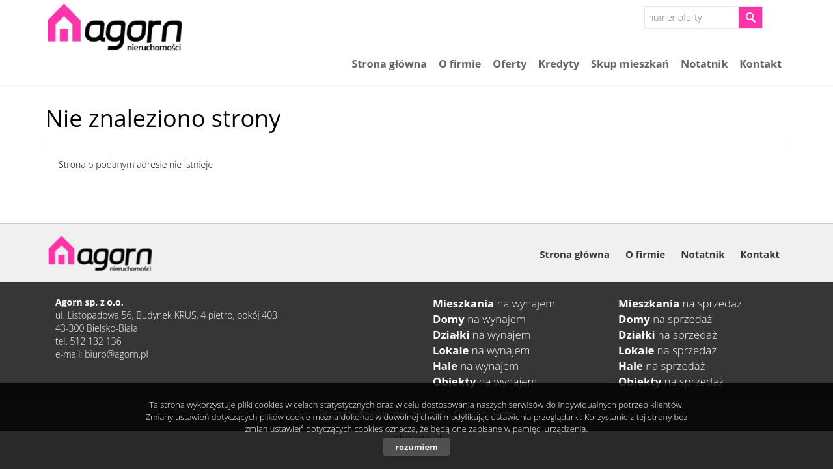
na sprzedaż (680, 303)
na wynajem (494, 303)
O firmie (460, 64)
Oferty (509, 64)
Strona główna (388, 64)
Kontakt (760, 64)
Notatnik (704, 64)
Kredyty (558, 64)
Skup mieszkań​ (630, 64)
